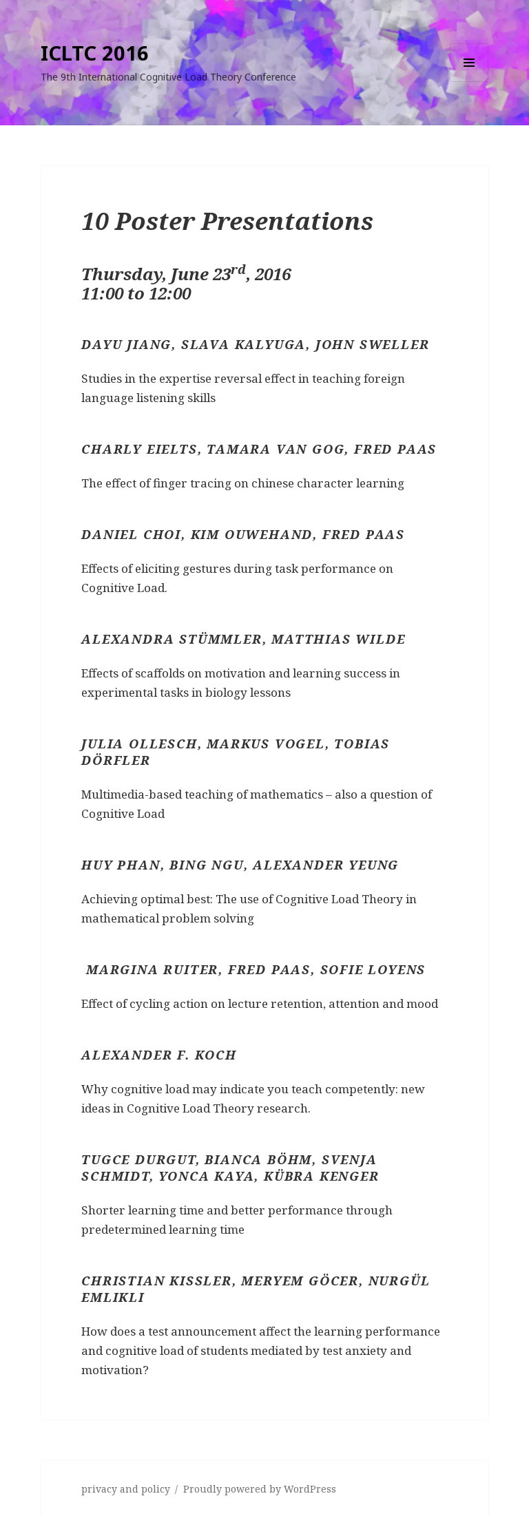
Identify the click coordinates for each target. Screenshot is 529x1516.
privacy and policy (125, 1488)
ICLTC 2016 (95, 52)
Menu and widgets (469, 81)
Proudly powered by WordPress (259, 1488)
